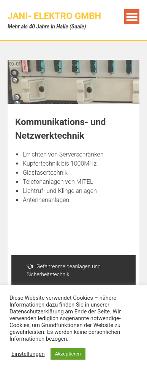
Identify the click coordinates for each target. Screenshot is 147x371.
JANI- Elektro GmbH (54, 16)
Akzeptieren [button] (68, 354)
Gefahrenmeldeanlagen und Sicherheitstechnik (64, 270)
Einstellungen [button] (28, 354)
